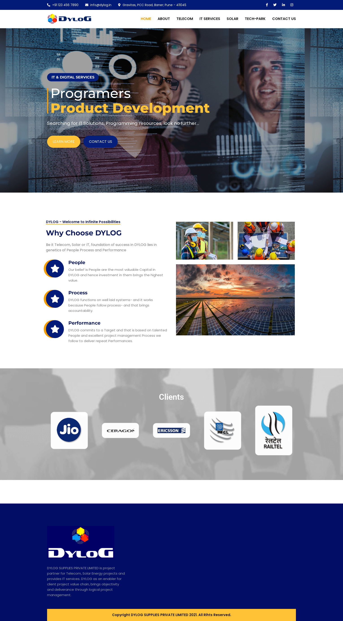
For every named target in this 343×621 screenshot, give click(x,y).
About (164, 18)
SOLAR (232, 18)
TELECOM (184, 18)
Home (146, 18)
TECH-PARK (255, 18)
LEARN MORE (64, 147)
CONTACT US (284, 18)
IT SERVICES (210, 18)
